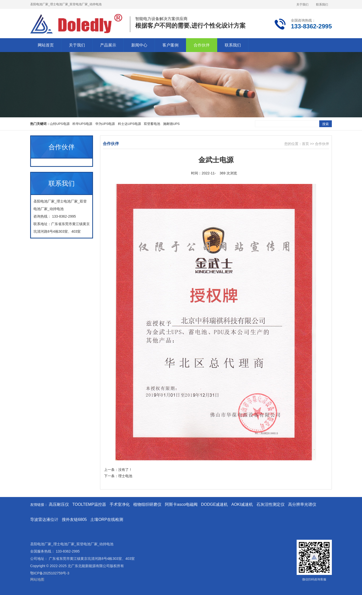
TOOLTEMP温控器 (89, 504)
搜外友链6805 (74, 519)
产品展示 (108, 45)
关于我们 (302, 4)
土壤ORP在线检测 (106, 519)
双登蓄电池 (152, 124)
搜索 (325, 124)
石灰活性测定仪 (270, 504)
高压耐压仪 (59, 504)
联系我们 (322, 4)
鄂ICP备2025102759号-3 (49, 573)
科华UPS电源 (82, 124)
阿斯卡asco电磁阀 (181, 504)
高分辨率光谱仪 (302, 504)
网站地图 (37, 579)
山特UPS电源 (60, 124)
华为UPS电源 (105, 124)
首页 (305, 144)
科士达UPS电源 (129, 124)
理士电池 (125, 476)
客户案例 (170, 45)
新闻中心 (139, 45)
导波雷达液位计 (44, 519)
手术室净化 (120, 504)
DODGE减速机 (214, 504)
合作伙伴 (202, 45)
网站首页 (46, 45)
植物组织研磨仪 (147, 504)
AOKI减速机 (242, 504)
